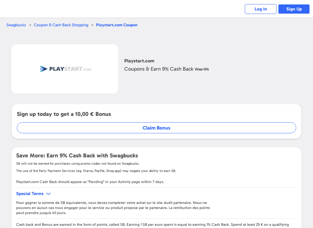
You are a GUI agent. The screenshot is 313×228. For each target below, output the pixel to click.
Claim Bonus (156, 128)
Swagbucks (16, 24)
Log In (261, 9)
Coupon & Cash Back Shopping (61, 24)
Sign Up (294, 9)
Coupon (116, 24)
